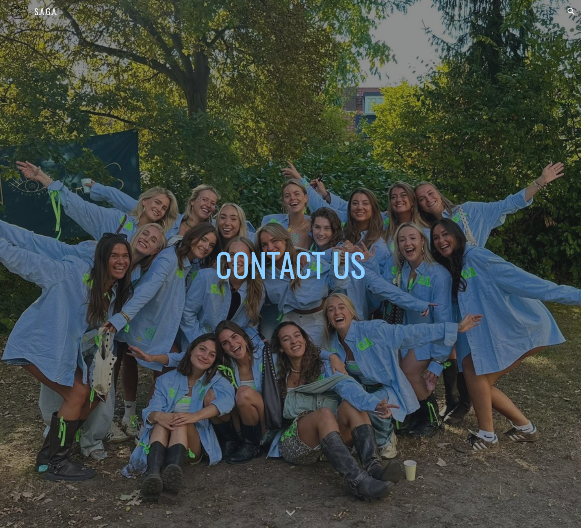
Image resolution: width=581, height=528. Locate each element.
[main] (290, 264)
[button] (571, 11)
